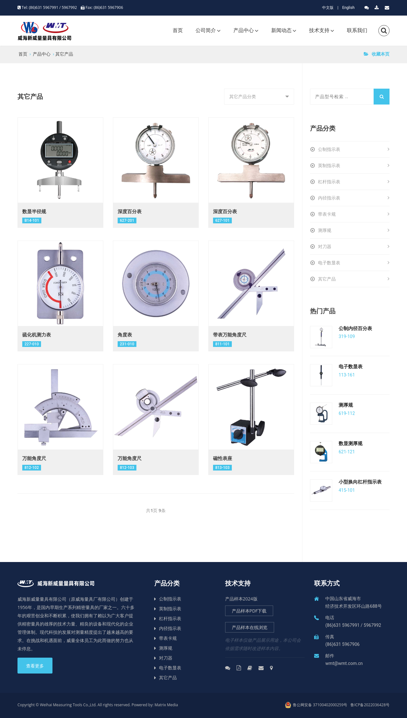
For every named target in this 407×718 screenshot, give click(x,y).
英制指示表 (354, 165)
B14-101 (31, 220)
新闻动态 (281, 30)
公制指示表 (354, 149)
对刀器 (354, 246)
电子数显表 (354, 263)
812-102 (31, 467)
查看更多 (35, 665)
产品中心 (243, 30)
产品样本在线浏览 (249, 627)
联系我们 (357, 30)
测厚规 (354, 230)
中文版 (328, 7)
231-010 (127, 344)
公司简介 (206, 30)
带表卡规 (354, 214)
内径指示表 (354, 198)
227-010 (31, 344)
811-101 (222, 344)
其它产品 (64, 54)
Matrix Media (166, 705)
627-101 (222, 220)
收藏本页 (377, 54)
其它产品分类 (244, 99)
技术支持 (319, 30)
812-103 (127, 467)
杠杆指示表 (354, 182)
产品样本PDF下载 (249, 611)
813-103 (222, 467)
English (348, 7)
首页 (178, 30)
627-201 (127, 220)
